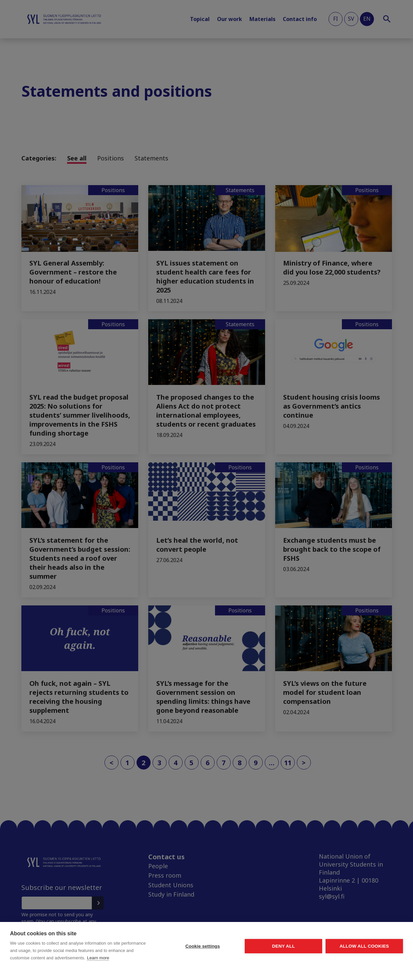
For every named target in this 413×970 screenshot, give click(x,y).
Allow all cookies (364, 946)
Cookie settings (202, 946)
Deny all (283, 946)
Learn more (98, 957)
